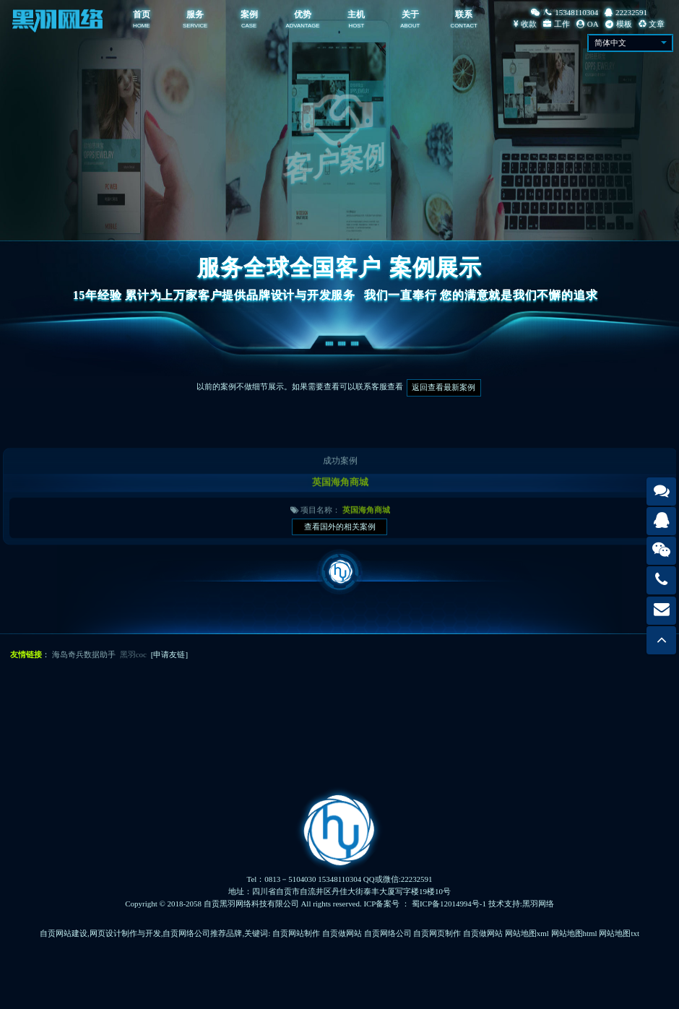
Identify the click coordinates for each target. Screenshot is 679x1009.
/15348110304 (564, 12)
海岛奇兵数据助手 (84, 654)
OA (587, 24)
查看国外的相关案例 (340, 526)
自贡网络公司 (388, 933)
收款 (525, 24)
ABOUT (410, 25)
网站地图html (574, 933)
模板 (618, 24)
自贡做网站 (342, 933)
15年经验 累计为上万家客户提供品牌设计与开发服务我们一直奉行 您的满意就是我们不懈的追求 (339, 295)
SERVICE (195, 25)
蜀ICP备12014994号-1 (449, 903)
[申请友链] (169, 654)
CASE (248, 25)
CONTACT (464, 25)
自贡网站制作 (296, 933)
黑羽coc (133, 654)
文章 (652, 24)
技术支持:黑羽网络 (521, 903)
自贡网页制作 (437, 933)
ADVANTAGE (302, 25)
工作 (556, 24)
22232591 (626, 12)
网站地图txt (619, 933)
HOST (357, 25)
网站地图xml (527, 933)
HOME (141, 25)
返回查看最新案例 (443, 387)
